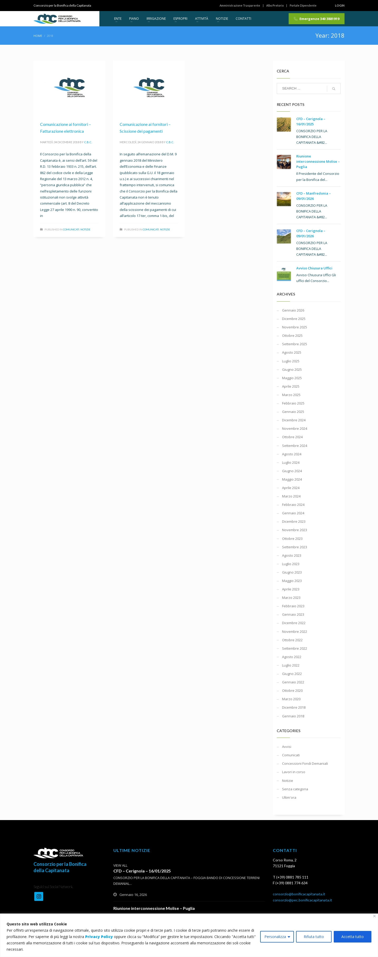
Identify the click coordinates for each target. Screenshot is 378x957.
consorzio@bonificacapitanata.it (299, 894)
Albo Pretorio (275, 5)
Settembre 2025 (294, 344)
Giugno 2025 (292, 369)
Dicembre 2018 (294, 707)
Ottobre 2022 (292, 640)
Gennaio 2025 (293, 411)
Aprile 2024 (290, 487)
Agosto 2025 (291, 352)
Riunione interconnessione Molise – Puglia (318, 161)
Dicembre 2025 (294, 318)
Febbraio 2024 (293, 504)
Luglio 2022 (290, 665)
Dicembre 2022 (294, 622)
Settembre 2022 (294, 648)
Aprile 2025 (290, 386)
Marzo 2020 (291, 699)
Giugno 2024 (292, 470)
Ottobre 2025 (292, 335)
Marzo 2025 (291, 394)
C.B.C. (88, 142)
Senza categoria (295, 789)
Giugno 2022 (292, 673)
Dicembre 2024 (294, 420)
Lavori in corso (293, 771)
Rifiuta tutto (314, 936)
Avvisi (286, 746)
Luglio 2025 (290, 361)
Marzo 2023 (291, 597)
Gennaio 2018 (293, 716)
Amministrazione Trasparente (240, 5)
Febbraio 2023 (293, 606)
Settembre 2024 (294, 445)
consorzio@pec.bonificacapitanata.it (302, 900)
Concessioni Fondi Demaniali (305, 763)
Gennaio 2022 (293, 682)
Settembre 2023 (294, 547)
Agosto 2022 (291, 656)
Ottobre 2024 (292, 437)
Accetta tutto (352, 936)
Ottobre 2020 (292, 690)
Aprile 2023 (290, 589)
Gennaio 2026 (293, 310)
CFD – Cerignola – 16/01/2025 (142, 870)
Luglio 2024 (290, 462)
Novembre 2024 (294, 428)
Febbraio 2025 (293, 403)
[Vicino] (374, 916)
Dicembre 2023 (294, 521)
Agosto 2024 (291, 454)
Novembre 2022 (294, 631)
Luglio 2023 (290, 563)
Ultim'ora (289, 797)
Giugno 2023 (292, 572)
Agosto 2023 (291, 555)
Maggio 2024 (292, 479)
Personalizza (275, 936)
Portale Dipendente (303, 5)
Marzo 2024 (291, 496)
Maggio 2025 (292, 378)
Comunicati (71, 229)
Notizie (85, 229)
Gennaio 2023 (293, 614)
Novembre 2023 (294, 529)
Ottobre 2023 (292, 538)
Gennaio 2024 (293, 513)
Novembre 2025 (294, 327)
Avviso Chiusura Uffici (314, 268)
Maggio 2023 (292, 580)
